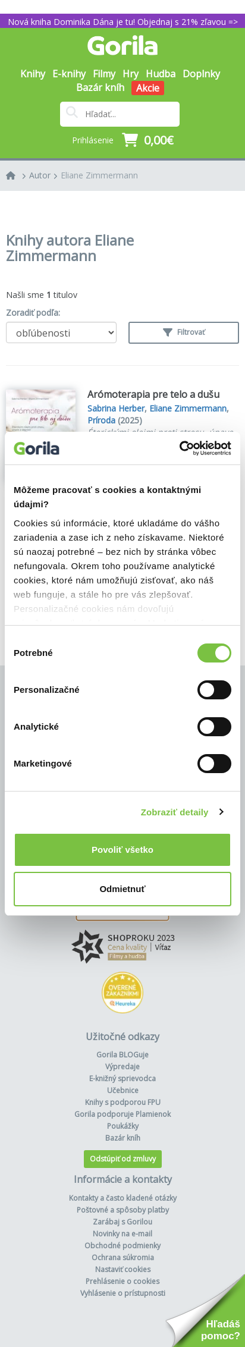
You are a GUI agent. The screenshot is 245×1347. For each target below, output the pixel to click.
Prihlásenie (93, 140)
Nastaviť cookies (122, 1269)
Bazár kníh (100, 87)
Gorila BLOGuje (122, 1055)
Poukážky (123, 1126)
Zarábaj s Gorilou (122, 1222)
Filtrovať (184, 332)
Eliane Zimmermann (99, 175)
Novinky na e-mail (122, 1234)
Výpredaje (122, 1067)
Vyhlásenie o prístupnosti (122, 1293)
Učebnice (123, 1090)
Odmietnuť (122, 889)
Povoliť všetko (122, 849)
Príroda (101, 420)
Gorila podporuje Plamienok (122, 1114)
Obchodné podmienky (122, 1246)
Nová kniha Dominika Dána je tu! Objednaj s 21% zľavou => (123, 21)
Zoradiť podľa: (33, 312)
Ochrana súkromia (123, 1257)
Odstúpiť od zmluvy (123, 1159)
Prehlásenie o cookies (122, 1281)
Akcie (147, 88)
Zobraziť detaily (175, 812)
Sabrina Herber (116, 408)
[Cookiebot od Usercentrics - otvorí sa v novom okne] (179, 448)
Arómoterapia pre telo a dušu (153, 394)
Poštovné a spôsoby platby (123, 1210)
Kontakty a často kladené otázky (123, 1198)
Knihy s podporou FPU (123, 1102)
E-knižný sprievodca (122, 1078)
